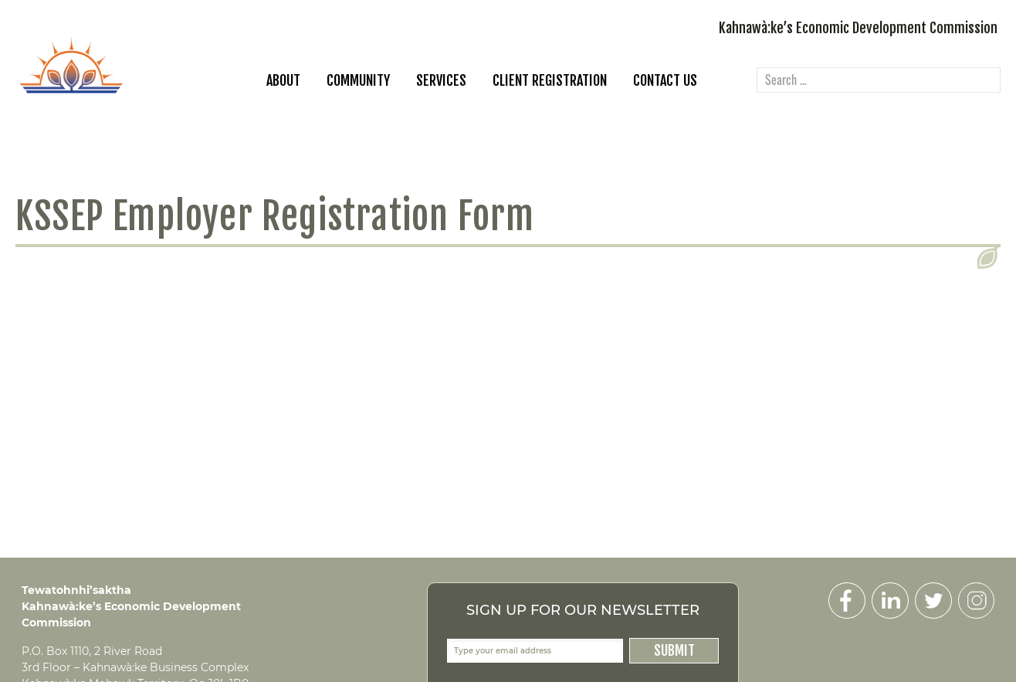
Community (358, 80)
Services (441, 80)
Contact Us (665, 80)
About (283, 80)
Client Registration (550, 80)
